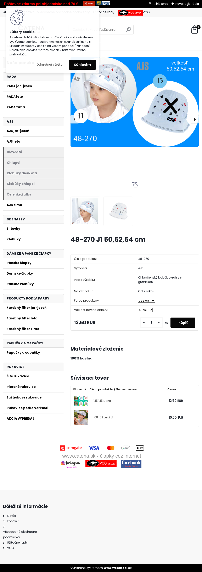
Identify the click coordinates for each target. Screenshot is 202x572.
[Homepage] (4, 12)
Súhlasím (82, 64)
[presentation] (75, 119)
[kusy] (150, 322)
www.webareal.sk (118, 568)
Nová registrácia (187, 4)
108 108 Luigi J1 (103, 417)
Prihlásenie (160, 4)
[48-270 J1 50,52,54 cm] (135, 102)
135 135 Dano (102, 401)
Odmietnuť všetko (49, 65)
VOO (134, 13)
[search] (128, 31)
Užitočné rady (103, 12)
